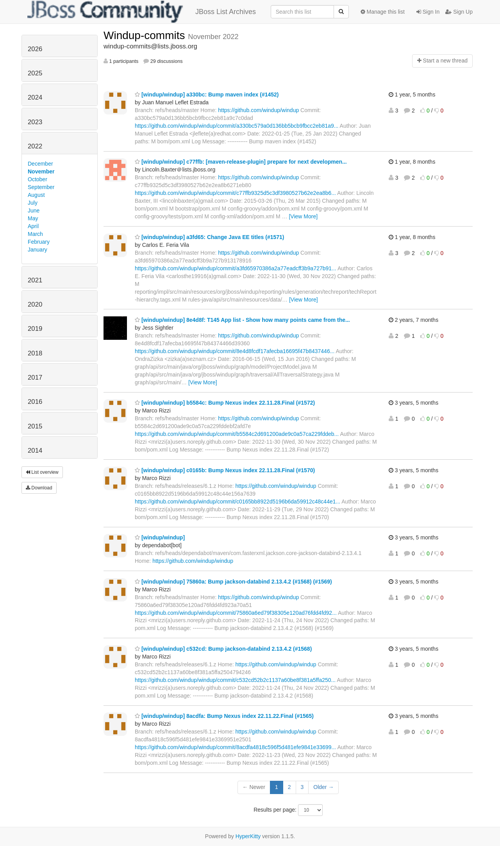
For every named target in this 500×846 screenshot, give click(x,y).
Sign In (427, 12)
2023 (35, 122)
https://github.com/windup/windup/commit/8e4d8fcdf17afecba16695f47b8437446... (234, 351)
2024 (35, 97)
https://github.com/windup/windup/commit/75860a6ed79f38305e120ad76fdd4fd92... (236, 613)
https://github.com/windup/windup (258, 110)
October (37, 179)
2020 (35, 304)
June (33, 210)
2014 (35, 450)
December (40, 164)
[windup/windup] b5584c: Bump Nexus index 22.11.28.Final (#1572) (225, 403)
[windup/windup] (160, 537)
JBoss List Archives (141, 11)
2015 (35, 426)
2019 (35, 328)
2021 (35, 280)
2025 (35, 73)
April (33, 226)
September (41, 187)
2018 (35, 353)
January (37, 249)
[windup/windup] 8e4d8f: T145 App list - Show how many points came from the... (242, 320)
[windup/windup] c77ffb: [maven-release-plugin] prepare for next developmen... (241, 162)
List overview (42, 472)
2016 (35, 401)
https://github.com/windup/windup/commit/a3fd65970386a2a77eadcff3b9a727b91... (235, 268)
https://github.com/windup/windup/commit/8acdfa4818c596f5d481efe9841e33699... (235, 747)
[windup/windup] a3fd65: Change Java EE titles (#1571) (209, 237)
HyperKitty (248, 836)
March (35, 234)
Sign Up (459, 12)
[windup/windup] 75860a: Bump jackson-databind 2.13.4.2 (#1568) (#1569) (233, 581)
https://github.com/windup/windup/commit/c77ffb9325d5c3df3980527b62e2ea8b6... (235, 193)
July (33, 203)
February (39, 242)
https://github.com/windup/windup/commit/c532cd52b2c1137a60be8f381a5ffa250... (235, 680)
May (33, 218)
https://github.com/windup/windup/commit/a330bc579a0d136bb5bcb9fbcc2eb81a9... (236, 126)
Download (39, 488)
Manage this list (383, 12)
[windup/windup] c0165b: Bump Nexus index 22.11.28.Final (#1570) (225, 470)
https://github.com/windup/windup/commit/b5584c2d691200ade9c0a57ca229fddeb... (237, 434)
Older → (323, 787)
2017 (35, 377)
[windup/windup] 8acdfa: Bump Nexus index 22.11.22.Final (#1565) (224, 716)
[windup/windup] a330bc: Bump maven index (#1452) (207, 94)
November (41, 171)
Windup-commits (146, 35)
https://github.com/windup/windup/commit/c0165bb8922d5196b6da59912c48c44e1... (237, 501)
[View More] (303, 216)
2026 (35, 49)
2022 (35, 146)
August (36, 195)
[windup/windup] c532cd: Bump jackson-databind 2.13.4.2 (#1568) (223, 649)
